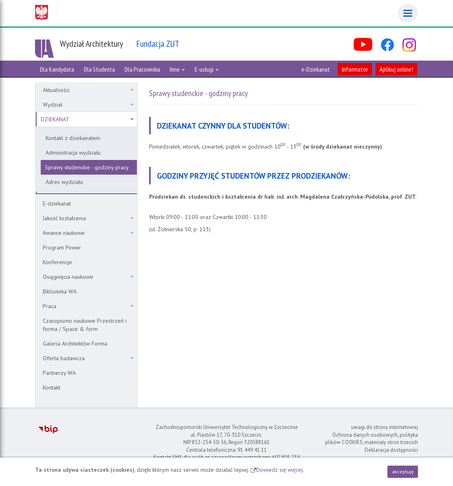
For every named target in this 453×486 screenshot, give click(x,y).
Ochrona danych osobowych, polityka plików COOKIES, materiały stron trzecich (371, 438)
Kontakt (51, 387)
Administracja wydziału (73, 152)
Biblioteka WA (60, 291)
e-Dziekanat (315, 69)
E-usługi (207, 69)
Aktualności (88, 90)
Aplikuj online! (396, 69)
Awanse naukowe (88, 232)
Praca (88, 306)
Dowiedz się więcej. (280, 469)
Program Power (62, 247)
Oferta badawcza (88, 358)
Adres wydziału (64, 182)
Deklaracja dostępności (391, 450)
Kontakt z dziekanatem (73, 138)
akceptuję (402, 471)
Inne (177, 69)
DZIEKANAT (87, 119)
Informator (355, 69)
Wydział (88, 104)
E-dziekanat (57, 203)
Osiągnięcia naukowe (88, 276)
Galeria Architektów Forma (75, 343)
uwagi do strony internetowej (384, 427)
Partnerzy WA (59, 373)
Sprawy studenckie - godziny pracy (87, 167)
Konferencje (57, 262)
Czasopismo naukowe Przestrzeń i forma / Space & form (85, 325)
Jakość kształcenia (88, 218)
